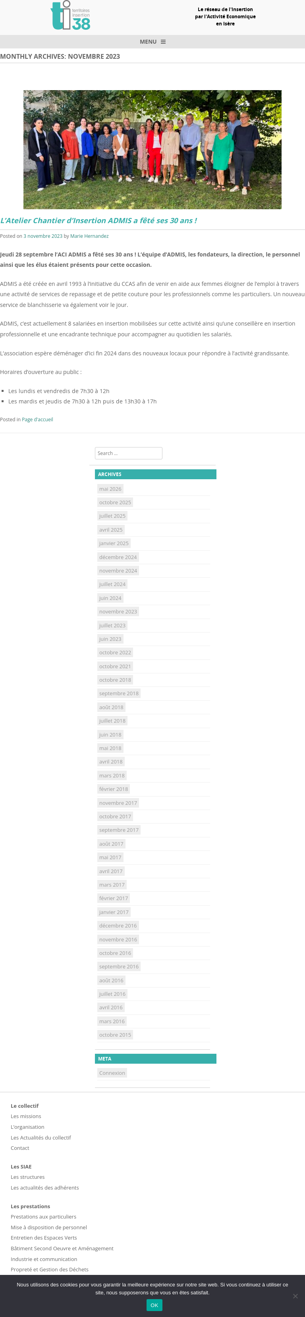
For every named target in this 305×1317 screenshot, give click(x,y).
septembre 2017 (119, 829)
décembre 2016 (118, 925)
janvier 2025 (114, 543)
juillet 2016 (112, 993)
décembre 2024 (118, 557)
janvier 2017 (114, 912)
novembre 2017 (118, 802)
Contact (20, 1147)
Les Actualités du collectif (41, 1137)
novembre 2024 (118, 570)
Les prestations (30, 1206)
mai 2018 (110, 748)
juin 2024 (110, 598)
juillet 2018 (112, 720)
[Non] (295, 1296)
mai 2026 (110, 488)
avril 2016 (111, 1007)
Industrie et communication (44, 1259)
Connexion (112, 1072)
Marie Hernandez (89, 236)
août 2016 (111, 980)
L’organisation (27, 1126)
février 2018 (113, 789)
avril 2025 (111, 529)
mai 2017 (110, 857)
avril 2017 (111, 871)
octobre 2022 (115, 652)
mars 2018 (112, 775)
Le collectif (25, 1105)
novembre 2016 (118, 939)
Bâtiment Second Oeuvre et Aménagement (62, 1248)
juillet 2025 (112, 515)
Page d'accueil (37, 419)
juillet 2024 (112, 584)
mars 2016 (112, 1021)
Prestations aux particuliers (43, 1216)
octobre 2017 (115, 816)
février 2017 (113, 898)
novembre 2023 (118, 611)
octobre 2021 (115, 666)
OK (154, 1305)
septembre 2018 (119, 693)
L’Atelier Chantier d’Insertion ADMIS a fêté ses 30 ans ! (98, 221)
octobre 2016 (115, 952)
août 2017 (111, 843)
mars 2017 (112, 884)
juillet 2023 (112, 625)
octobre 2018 (115, 679)
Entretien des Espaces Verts (44, 1237)
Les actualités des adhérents (45, 1187)
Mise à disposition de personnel (49, 1227)
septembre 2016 (119, 966)
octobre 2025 (115, 502)
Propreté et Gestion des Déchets (50, 1269)
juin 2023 (110, 638)
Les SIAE (21, 1166)
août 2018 (111, 707)
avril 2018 (111, 761)
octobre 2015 (115, 1034)
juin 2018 (110, 734)
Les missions (26, 1116)
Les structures (27, 1176)
